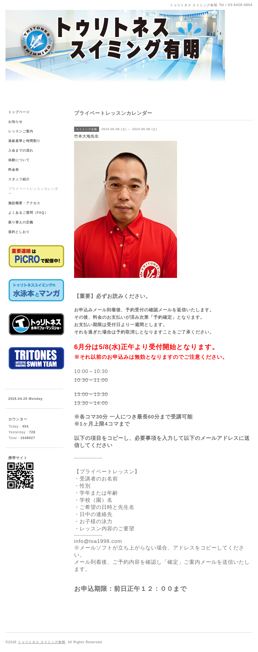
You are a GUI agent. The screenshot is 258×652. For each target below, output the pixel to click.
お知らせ (15, 122)
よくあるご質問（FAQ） (28, 213)
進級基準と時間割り (24, 141)
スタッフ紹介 (19, 179)
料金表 (13, 170)
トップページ (19, 112)
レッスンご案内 (20, 131)
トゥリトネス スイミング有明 (41, 642)
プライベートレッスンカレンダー (33, 191)
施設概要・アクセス (24, 203)
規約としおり (19, 232)
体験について (19, 160)
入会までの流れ (20, 150)
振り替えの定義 (20, 222)
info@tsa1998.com (98, 541)
